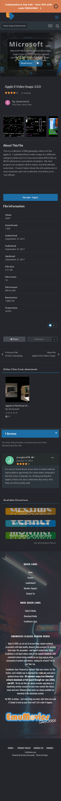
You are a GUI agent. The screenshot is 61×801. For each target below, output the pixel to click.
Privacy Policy (24, 748)
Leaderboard (30, 582)
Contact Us (30, 593)
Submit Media (30, 610)
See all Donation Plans (45, 543)
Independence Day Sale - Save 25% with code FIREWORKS (28, 6)
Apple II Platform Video (18, 405)
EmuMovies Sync (30, 621)
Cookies (49, 748)
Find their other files (22, 104)
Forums (31, 577)
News (30, 572)
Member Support (30, 588)
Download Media (30, 616)
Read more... (30, 63)
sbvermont (22, 101)
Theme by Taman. (42, 755)
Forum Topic (30, 197)
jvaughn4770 (23, 457)
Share (14, 339)
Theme (11, 748)
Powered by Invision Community (23, 755)
